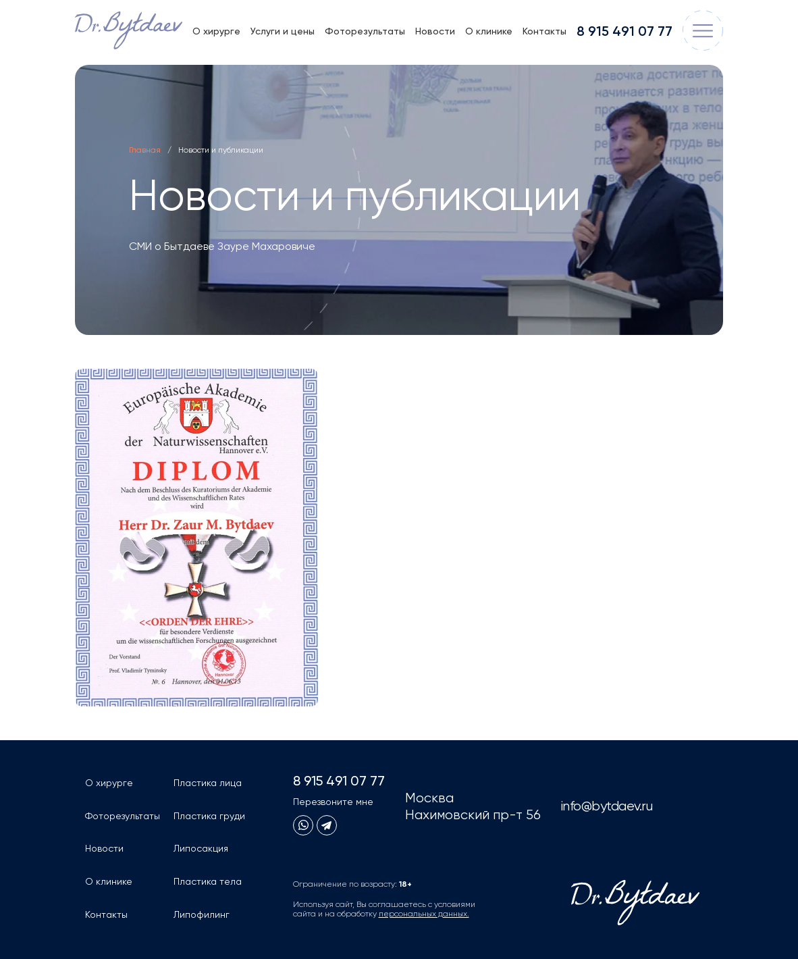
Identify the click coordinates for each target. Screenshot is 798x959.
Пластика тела (208, 882)
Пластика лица (208, 783)
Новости (435, 31)
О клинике (488, 31)
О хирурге (216, 31)
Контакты (544, 31)
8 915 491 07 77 (624, 32)
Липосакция (201, 849)
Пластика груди (209, 816)
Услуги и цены (282, 31)
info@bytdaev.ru (607, 807)
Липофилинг (202, 915)
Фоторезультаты (365, 31)
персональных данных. (424, 914)
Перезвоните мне (333, 802)
